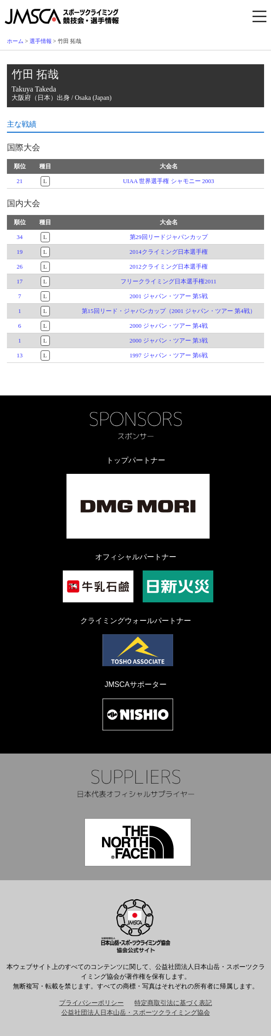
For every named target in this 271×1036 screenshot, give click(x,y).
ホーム (15, 41)
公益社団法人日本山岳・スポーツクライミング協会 (135, 1012)
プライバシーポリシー (91, 1002)
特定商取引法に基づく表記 (173, 1002)
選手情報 (41, 41)
